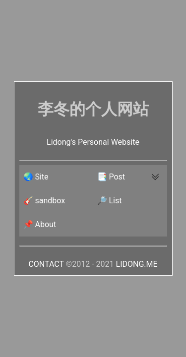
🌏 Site (36, 176)
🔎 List (109, 200)
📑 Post (111, 176)
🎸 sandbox (44, 200)
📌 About (40, 224)
